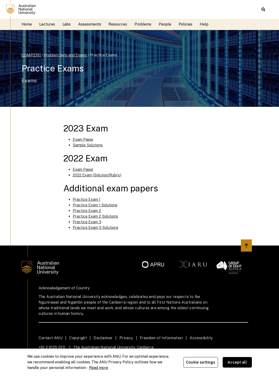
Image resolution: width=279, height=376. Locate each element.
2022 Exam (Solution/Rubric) (97, 175)
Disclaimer (103, 338)
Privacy (126, 338)
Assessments (89, 24)
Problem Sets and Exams (65, 55)
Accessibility (201, 338)
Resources (118, 24)
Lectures (47, 24)
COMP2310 (31, 55)
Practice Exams (103, 55)
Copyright (78, 338)
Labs (66, 24)
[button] (263, 9)
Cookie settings (200, 362)
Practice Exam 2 (87, 210)
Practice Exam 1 (86, 199)
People (165, 24)
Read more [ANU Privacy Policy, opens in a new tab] (98, 367)
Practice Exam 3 (87, 222)
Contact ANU (50, 338)
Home (27, 24)
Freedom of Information (161, 338)
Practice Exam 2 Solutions (95, 216)
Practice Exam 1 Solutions (95, 205)
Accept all (237, 362)
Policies (185, 24)
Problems (142, 24)
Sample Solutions (88, 145)
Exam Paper (83, 139)
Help (204, 24)
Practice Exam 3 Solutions (95, 227)
